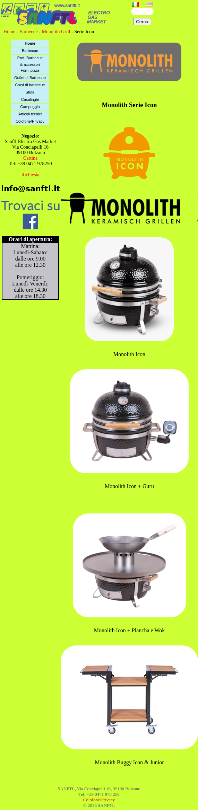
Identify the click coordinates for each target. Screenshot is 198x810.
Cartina (30, 158)
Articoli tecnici (30, 114)
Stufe (30, 92)
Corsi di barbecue (30, 85)
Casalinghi (30, 99)
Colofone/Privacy (30, 121)
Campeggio (30, 107)
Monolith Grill (56, 31)
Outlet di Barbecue (30, 78)
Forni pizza (30, 70)
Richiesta (30, 174)
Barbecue (28, 31)
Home (9, 31)
